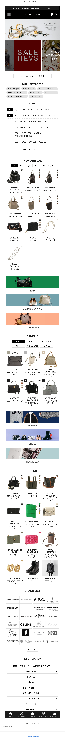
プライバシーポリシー (6, 726)
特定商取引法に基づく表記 (33, 736)
